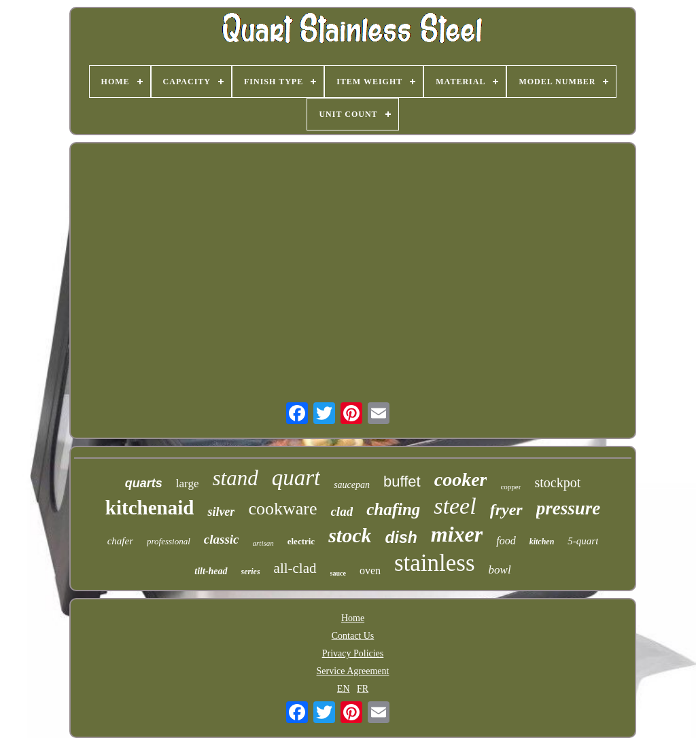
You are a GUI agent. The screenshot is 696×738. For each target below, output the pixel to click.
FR (362, 689)
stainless (434, 563)
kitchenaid (149, 508)
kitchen (542, 541)
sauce (338, 573)
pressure (568, 508)
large (187, 483)
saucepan (352, 485)
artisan (263, 543)
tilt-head (210, 571)
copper (510, 486)
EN (343, 689)
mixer (457, 534)
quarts (143, 483)
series (250, 571)
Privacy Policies (353, 653)
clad (341, 511)
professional (168, 541)
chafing (393, 509)
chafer (120, 540)
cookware (282, 509)
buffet (402, 481)
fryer (506, 510)
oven (370, 570)
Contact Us (353, 636)
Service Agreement (353, 671)
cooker (460, 479)
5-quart (583, 540)
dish (401, 537)
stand (235, 478)
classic (221, 539)
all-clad (295, 568)
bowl (500, 569)
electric (301, 541)
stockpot (557, 482)
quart (296, 477)
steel (455, 506)
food (505, 540)
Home (352, 618)
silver (220, 512)
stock (349, 535)
